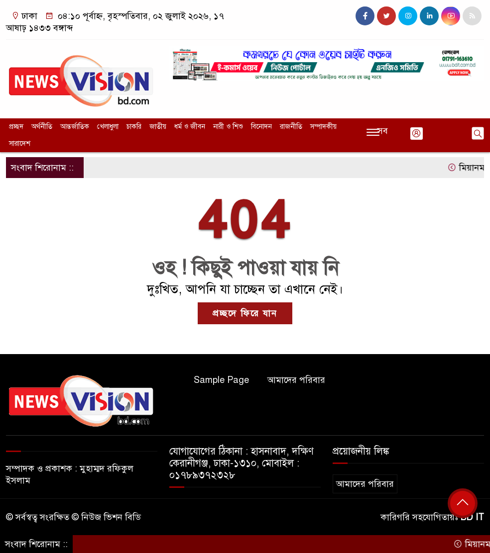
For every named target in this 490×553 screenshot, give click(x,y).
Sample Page (221, 379)
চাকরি (133, 126)
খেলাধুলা (108, 126)
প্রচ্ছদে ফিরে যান (245, 313)
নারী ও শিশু (228, 126)
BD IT (472, 517)
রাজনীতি (291, 126)
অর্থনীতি (41, 126)
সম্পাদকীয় (323, 126)
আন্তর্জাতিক (74, 126)
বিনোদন (261, 126)
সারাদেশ (19, 143)
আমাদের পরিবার (296, 379)
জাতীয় (157, 126)
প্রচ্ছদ (16, 126)
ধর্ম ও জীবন (189, 126)
